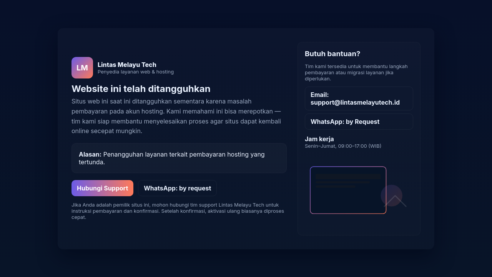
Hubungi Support (102, 188)
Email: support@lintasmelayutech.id (355, 98)
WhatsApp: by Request (345, 121)
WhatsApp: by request (177, 188)
